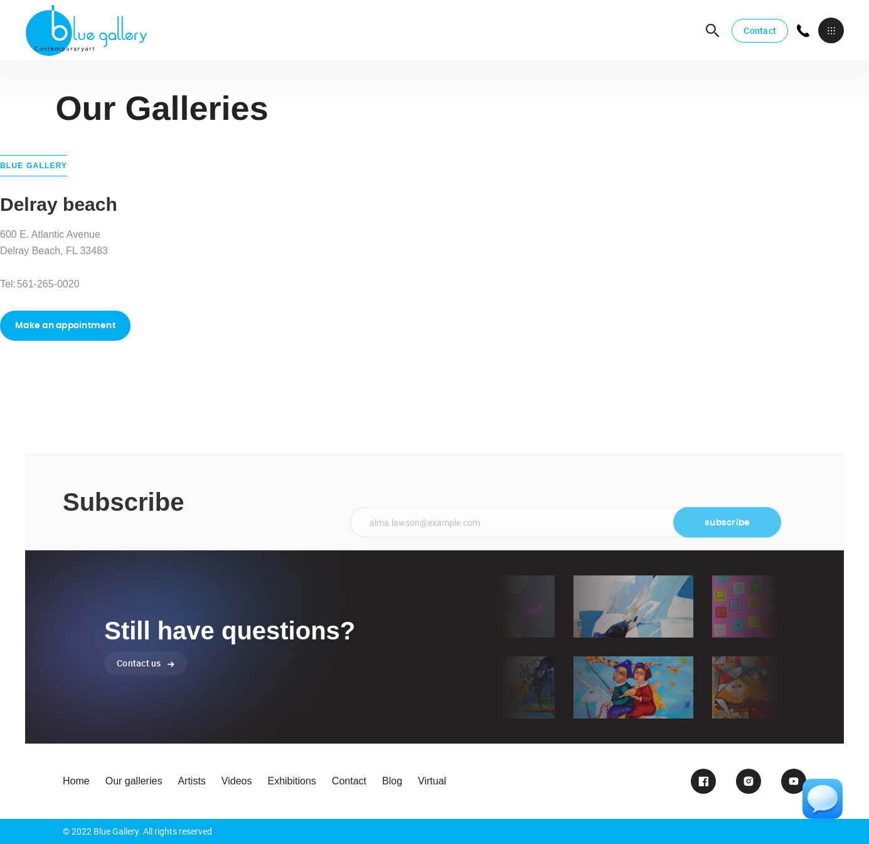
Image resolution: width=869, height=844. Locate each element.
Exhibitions (291, 781)
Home (76, 781)
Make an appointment (65, 325)
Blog (392, 781)
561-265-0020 (48, 284)
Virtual (432, 781)
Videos (236, 781)
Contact (760, 30)
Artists (191, 781)
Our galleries (134, 781)
